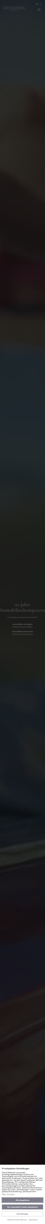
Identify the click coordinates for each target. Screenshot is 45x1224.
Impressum (33, 1219)
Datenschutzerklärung (17, 1219)
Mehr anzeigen (8, 1194)
